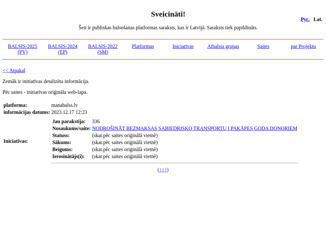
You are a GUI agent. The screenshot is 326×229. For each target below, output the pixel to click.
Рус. (305, 19)
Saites (263, 46)
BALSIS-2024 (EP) (62, 49)
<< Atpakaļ (14, 70)
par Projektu (303, 46)
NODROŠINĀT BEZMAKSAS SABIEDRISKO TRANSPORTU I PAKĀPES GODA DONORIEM (194, 128)
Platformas (143, 46)
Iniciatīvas (183, 46)
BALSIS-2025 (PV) (22, 49)
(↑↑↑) (163, 169)
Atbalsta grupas (223, 46)
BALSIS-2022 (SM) (102, 49)
